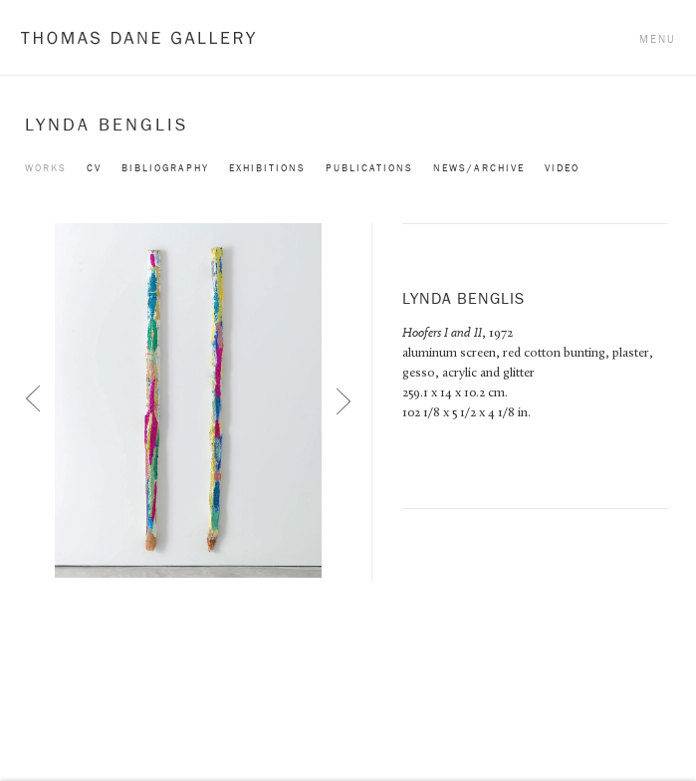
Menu (657, 39)
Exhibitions (267, 167)
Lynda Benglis (106, 124)
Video (562, 167)
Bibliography (165, 167)
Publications (369, 167)
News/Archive (479, 167)
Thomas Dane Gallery (138, 37)
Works (46, 167)
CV (94, 167)
